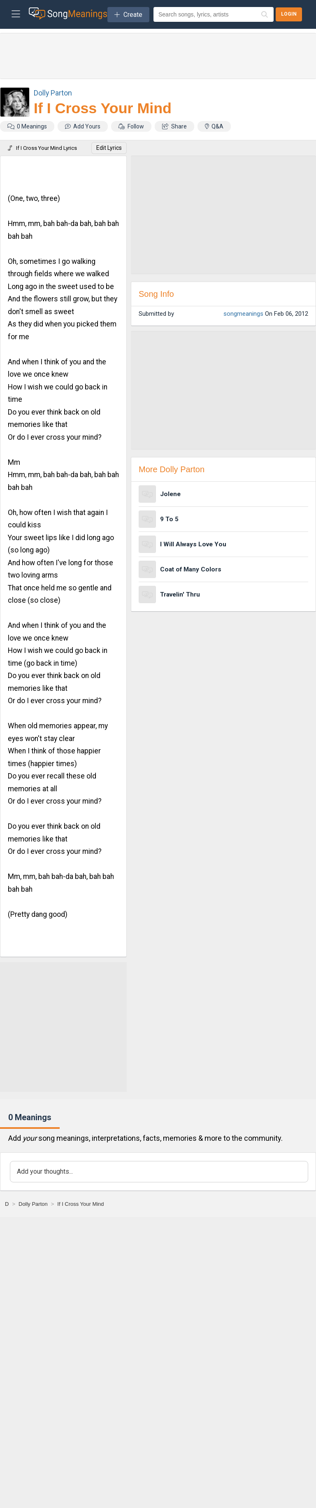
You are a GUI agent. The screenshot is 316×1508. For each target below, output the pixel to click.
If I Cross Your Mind (103, 108)
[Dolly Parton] (33, 1204)
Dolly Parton (53, 93)
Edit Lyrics (109, 148)
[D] (7, 1204)
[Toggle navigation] (15, 14)
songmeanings (243, 313)
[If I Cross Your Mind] (80, 1204)
